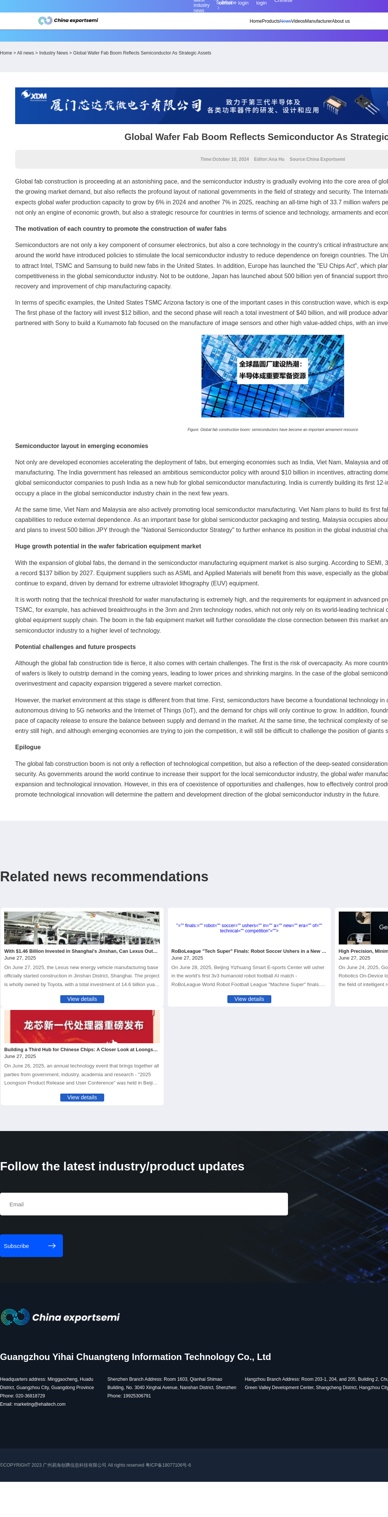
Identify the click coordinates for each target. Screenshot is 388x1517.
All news (74, 44)
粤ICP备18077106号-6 (216, 1508)
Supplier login (308, 8)
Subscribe (116, 8)
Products (230, 27)
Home (208, 27)
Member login (286, 8)
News (251, 27)
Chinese (330, 8)
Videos (270, 27)
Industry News (102, 44)
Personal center (263, 8)
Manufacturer (298, 27)
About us (327, 27)
